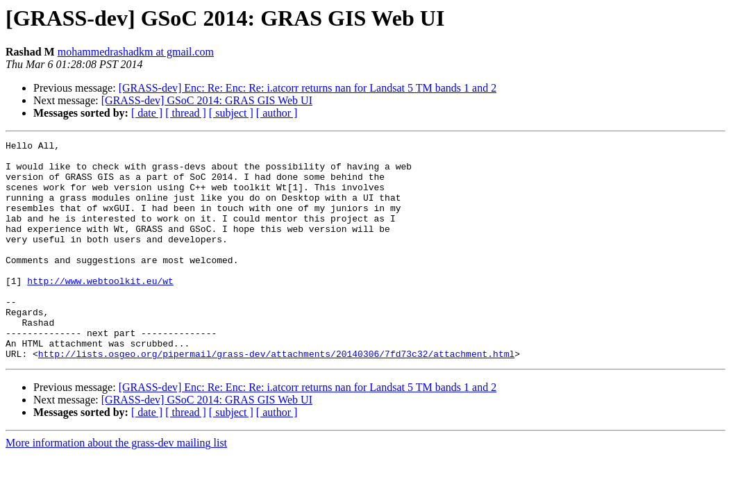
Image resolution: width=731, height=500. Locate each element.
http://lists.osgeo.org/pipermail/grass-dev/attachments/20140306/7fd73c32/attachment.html (276, 397)
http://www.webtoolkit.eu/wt (100, 309)
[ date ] (146, 113)
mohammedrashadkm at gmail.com (136, 52)
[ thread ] (185, 113)
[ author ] (277, 113)
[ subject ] (231, 113)
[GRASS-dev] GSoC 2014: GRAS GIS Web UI (206, 100)
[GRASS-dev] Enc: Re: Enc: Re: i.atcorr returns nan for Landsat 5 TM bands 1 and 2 (307, 88)
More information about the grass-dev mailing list (116, 486)
